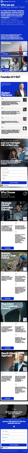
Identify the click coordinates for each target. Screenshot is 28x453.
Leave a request (14, 182)
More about (5, 53)
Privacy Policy (5, 185)
